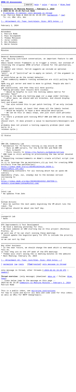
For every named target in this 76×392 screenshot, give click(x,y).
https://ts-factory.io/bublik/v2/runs (44, 182)
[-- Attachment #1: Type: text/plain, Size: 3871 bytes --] (32, 25)
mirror (58, 5)
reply (21, 316)
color (49, 5)
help (41, 5)
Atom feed (69, 5)
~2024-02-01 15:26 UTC (54, 323)
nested (37, 316)
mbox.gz (51, 330)
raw (62, 17)
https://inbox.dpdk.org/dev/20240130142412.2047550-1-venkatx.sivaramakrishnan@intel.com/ (29, 218)
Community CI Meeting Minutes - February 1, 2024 (45, 337)
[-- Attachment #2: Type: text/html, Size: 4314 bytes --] (31, 311)
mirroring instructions (43, 346)
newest (4, 325)
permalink (52, 17)
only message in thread (54, 316)
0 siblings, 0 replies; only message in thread (27, 15)
